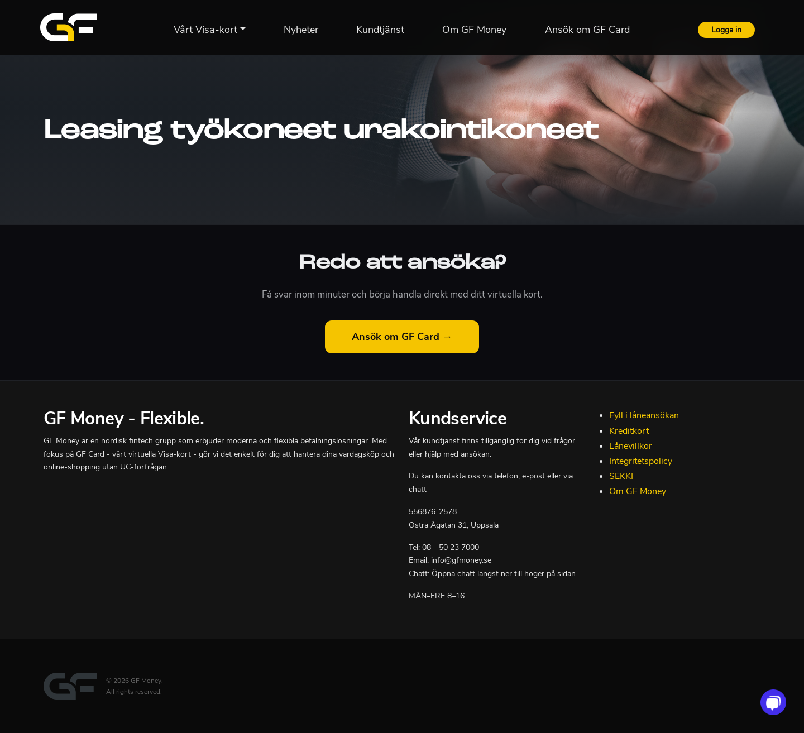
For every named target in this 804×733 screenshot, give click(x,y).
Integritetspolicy (640, 461)
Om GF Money (637, 491)
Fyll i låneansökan (644, 415)
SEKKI (621, 476)
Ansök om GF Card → (402, 336)
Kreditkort (629, 431)
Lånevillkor (630, 446)
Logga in (726, 30)
